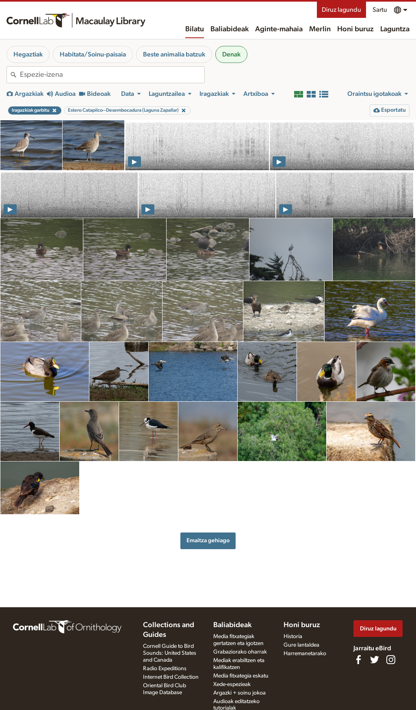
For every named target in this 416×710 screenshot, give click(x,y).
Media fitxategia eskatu (241, 676)
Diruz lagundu (341, 9)
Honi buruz (355, 29)
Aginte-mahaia (279, 29)
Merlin (320, 29)
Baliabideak (229, 29)
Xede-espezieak (232, 684)
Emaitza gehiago (208, 540)
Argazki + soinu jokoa (239, 693)
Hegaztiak (28, 54)
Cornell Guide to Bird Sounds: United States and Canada (169, 653)
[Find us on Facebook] (358, 660)
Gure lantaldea (301, 645)
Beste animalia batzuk (174, 54)
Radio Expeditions (164, 668)
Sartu (380, 9)
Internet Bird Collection (171, 677)
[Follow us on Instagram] (391, 660)
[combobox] (112, 75)
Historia (293, 636)
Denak (231, 54)
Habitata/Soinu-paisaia (93, 54)
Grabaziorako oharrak (240, 652)
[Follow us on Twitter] (374, 660)
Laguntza (395, 29)
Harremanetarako (305, 653)
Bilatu (194, 29)
